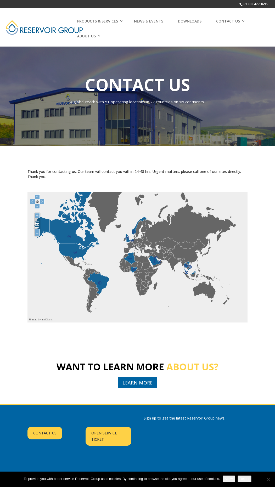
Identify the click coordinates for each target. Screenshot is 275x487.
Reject (244, 479)
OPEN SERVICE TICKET (104, 436)
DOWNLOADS (189, 21)
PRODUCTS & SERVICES (97, 21)
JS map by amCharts (41, 319)
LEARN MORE (137, 383)
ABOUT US (86, 35)
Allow (229, 479)
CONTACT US (228, 21)
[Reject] (268, 479)
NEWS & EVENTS (148, 21)
